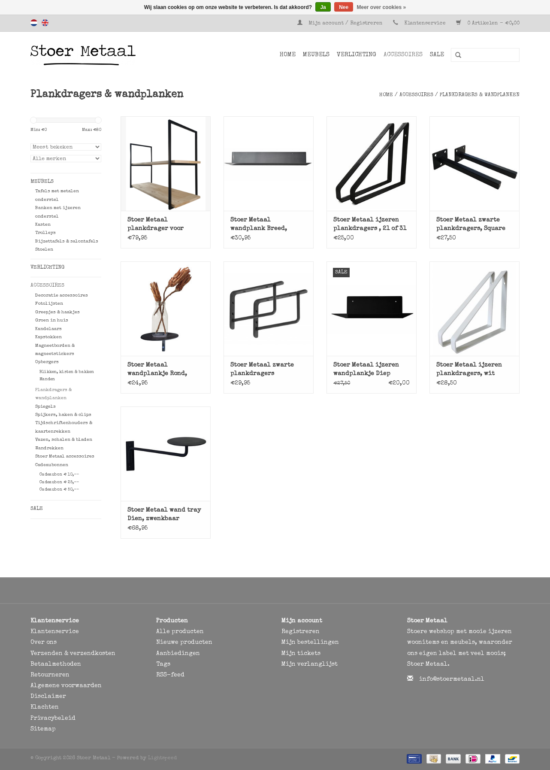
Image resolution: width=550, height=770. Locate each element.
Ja (323, 7)
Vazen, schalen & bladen (63, 439)
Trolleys (45, 232)
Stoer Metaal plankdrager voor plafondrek (155, 225)
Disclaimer (48, 697)
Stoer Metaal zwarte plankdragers (262, 369)
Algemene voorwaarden (66, 686)
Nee (343, 7)
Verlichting (356, 55)
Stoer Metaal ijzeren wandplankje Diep (366, 369)
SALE (437, 55)
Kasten (43, 224)
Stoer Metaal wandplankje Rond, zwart (157, 370)
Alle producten (180, 632)
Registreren (300, 632)
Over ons (43, 643)
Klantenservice (425, 23)
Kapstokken (48, 337)
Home (288, 55)
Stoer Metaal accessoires (64, 456)
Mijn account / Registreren (340, 23)
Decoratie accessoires (61, 295)
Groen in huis (51, 320)
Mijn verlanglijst (309, 664)
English (45, 22)
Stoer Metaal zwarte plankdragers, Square (470, 224)
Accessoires (403, 55)
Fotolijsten (49, 303)
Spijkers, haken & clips (63, 414)
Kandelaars (48, 329)
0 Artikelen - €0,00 (488, 23)
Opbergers (47, 362)
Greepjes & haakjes (57, 312)
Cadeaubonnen (51, 465)
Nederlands (33, 22)
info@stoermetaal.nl (451, 679)
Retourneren (50, 675)
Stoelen (44, 249)
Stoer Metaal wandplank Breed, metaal (258, 225)
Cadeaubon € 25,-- (59, 482)
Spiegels (45, 406)
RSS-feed (170, 675)
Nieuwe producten (184, 643)
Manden (47, 379)
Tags (163, 664)
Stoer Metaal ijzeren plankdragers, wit (469, 369)
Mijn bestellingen (310, 643)
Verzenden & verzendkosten (72, 654)
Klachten (44, 707)
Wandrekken (49, 448)
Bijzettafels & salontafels (66, 241)
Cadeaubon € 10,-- (59, 475)
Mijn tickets (300, 654)
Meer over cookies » (381, 7)
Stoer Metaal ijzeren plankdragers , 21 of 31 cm (369, 225)
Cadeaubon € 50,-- (59, 490)
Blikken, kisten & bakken (66, 372)
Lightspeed (162, 758)
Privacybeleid (53, 718)
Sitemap (43, 729)
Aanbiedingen (178, 654)
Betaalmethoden (55, 664)
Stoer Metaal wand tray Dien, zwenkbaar (164, 514)
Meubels (316, 55)
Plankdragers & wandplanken (480, 95)
